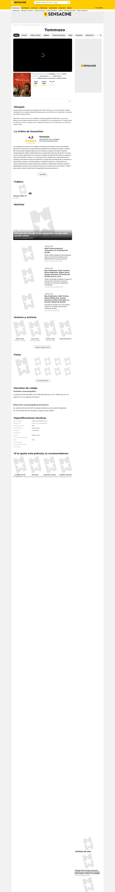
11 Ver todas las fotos (42, 387)
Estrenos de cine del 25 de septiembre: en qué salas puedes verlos (41, 241)
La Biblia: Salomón (65, 482)
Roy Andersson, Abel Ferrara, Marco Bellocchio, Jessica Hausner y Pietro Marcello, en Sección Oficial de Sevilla (56, 306)
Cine (19, 32)
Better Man (47, 5)
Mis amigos (52, 88)
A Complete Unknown (55, 5)
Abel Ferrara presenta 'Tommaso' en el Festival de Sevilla (56, 258)
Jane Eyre (35, 482)
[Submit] (68, 2)
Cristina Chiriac (50, 346)
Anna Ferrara (35, 346)
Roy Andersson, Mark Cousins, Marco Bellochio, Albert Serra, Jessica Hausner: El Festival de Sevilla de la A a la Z (57, 281)
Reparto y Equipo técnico (43, 354)
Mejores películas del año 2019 (31, 483)
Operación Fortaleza (51, 482)
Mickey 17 (42, 5)
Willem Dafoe (20, 346)
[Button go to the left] (98, 42)
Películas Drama (36, 32)
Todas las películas (26, 32)
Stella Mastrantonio (65, 346)
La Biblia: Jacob (19, 482)
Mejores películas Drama (46, 483)
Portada (15, 32)
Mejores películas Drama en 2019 (62, 483)
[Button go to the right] (101, 42)
